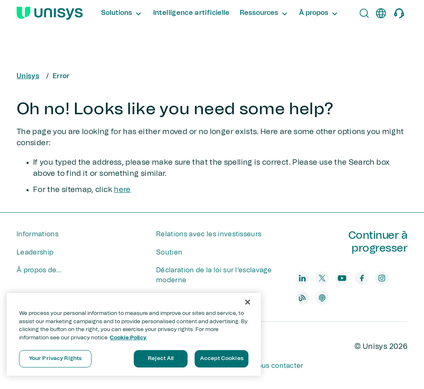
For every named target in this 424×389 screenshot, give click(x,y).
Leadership (35, 252)
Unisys (28, 76)
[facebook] (362, 278)
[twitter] (322, 278)
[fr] (381, 13)
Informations (37, 234)
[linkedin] (302, 278)
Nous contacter (277, 366)
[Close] (247, 302)
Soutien (169, 252)
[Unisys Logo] (50, 13)
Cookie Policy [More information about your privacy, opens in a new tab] (128, 338)
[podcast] (322, 298)
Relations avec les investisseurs (208, 234)
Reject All (160, 358)
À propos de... (39, 270)
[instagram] (381, 278)
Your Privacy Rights (55, 358)
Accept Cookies (221, 358)
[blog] (302, 298)
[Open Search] (364, 13)
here (122, 190)
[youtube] (342, 278)
